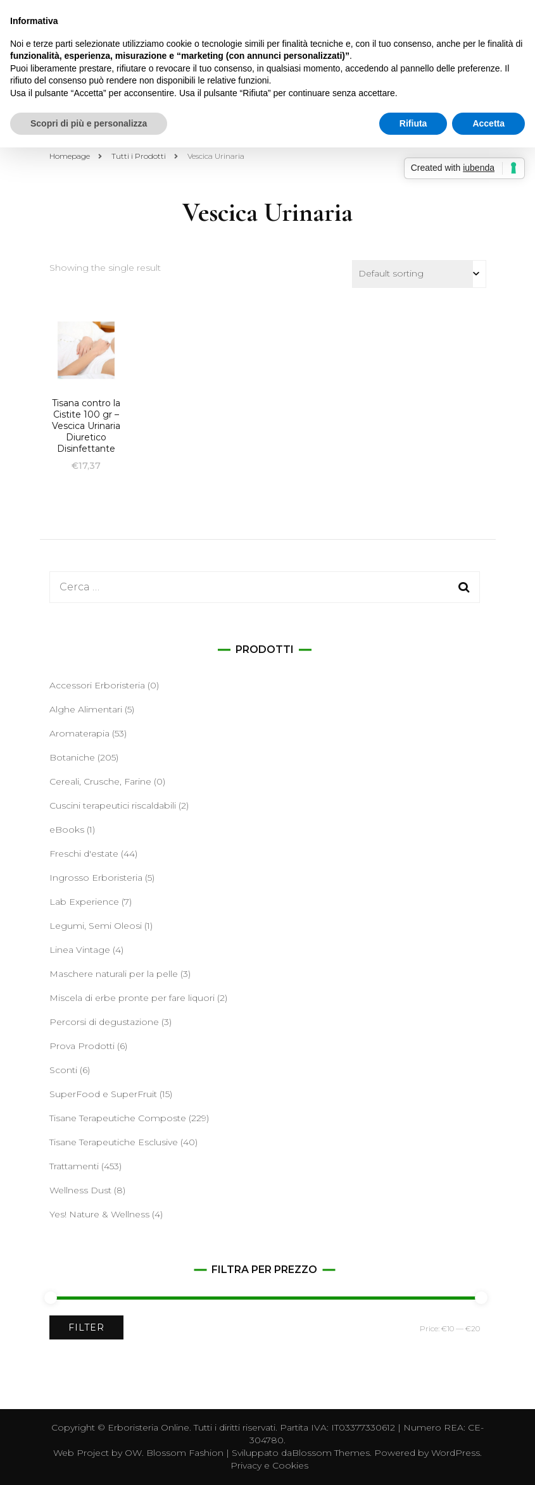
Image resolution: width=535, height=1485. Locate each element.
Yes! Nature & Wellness (99, 1214)
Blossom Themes (331, 1452)
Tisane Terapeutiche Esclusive (113, 1142)
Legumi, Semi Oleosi (95, 925)
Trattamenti (74, 1166)
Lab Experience (84, 901)
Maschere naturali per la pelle (113, 973)
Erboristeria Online (148, 1427)
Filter (86, 1327)
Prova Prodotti (82, 1046)
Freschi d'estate (83, 853)
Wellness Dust (80, 1190)
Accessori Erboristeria (97, 685)
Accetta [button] (488, 123)
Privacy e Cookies (269, 1465)
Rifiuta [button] (413, 123)
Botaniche (72, 757)
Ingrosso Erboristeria (95, 877)
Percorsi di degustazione (104, 1022)
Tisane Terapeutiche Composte (117, 1118)
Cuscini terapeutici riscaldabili (112, 805)
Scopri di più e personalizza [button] (88, 123)
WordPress (455, 1452)
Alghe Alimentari (85, 709)
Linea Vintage (79, 949)
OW (133, 1452)
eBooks (66, 829)
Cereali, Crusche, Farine (100, 781)
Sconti (63, 1070)
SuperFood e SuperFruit (103, 1094)
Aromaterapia (79, 733)
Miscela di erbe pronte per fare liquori (132, 997)
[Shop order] (419, 274)
